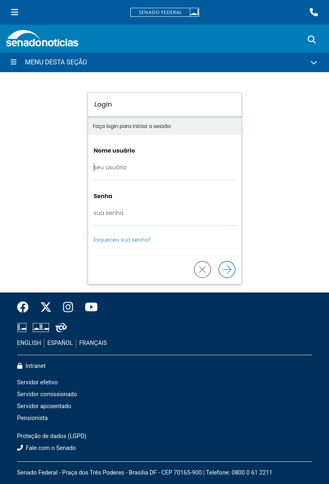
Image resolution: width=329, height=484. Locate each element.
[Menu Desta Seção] (164, 62)
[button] (202, 269)
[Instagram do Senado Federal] (68, 307)
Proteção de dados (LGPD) (52, 436)
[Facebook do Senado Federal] (25, 307)
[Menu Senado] (14, 12)
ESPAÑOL (60, 343)
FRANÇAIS (93, 343)
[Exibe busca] (312, 40)
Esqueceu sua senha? (122, 240)
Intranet (31, 366)
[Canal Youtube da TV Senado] (88, 307)
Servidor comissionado (47, 394)
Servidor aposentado (44, 406)
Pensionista (32, 418)
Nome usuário (114, 150)
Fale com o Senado (46, 448)
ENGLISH (29, 343)
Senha (103, 196)
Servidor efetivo (37, 382)
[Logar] (227, 269)
